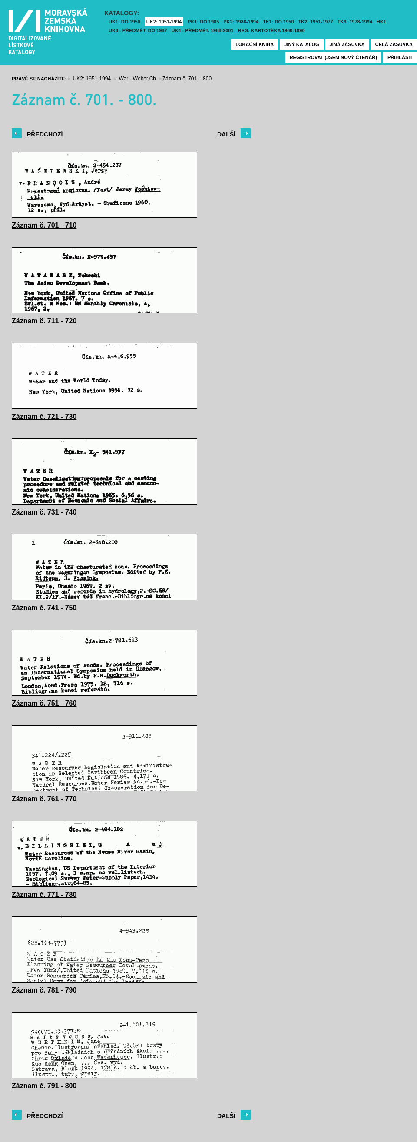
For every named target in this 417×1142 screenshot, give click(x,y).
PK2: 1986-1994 (240, 21)
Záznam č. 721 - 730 (44, 416)
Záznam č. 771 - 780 (44, 894)
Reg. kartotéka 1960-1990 (271, 30)
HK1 (381, 21)
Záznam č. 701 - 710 (44, 225)
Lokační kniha (254, 44)
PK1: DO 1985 (203, 21)
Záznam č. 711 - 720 (44, 321)
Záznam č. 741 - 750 (44, 607)
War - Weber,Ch (137, 79)
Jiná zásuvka (347, 44)
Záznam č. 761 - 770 (44, 799)
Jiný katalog (301, 44)
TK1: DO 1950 (278, 21)
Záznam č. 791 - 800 (44, 1085)
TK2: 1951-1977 (315, 21)
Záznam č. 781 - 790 (44, 990)
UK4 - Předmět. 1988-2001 (202, 30)
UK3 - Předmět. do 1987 (138, 30)
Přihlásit (400, 57)
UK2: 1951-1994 (164, 21)
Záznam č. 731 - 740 (44, 512)
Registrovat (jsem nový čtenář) (333, 57)
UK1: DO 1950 (124, 21)
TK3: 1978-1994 (355, 21)
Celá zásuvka (394, 44)
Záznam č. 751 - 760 (44, 703)
